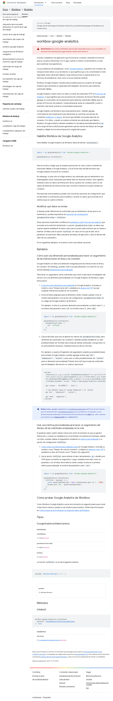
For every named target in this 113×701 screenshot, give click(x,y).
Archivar (62, 683)
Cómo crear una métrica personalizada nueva (59, 447)
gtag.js (59, 117)
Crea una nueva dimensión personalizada (57, 285)
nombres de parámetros (77, 409)
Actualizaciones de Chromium (70, 676)
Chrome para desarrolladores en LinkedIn (97, 684)
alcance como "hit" (96, 449)
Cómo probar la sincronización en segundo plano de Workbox (64, 510)
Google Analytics (76, 69)
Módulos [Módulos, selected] (25, 14)
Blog (68, 3)
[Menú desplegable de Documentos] (46, 2)
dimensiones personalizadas (61, 270)
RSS (87, 688)
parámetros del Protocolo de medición (85, 222)
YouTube (89, 679)
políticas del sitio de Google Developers (54, 657)
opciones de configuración (77, 214)
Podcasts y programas (67, 686)
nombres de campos (66, 412)
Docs (5, 9)
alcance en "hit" (87, 288)
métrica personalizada (89, 439)
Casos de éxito (56, 3)
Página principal (42, 36)
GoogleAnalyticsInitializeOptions (49, 640)
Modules (28, 9)
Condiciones (36, 697)
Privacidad (47, 697)
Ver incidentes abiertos (40, 679)
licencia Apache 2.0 (81, 654)
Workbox (15, 9)
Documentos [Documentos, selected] (39, 3)
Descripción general (10, 14)
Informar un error (38, 676)
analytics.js (50, 117)
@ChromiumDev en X (93, 676)
